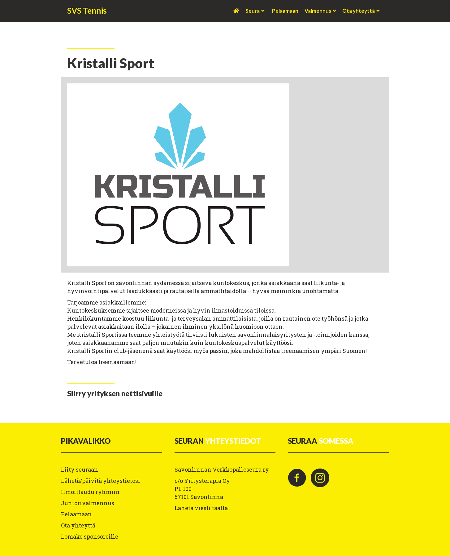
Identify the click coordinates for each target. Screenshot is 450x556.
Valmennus (318, 10)
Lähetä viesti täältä (201, 508)
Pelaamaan (285, 10)
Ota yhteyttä (358, 10)
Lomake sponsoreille (89, 536)
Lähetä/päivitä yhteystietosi (100, 480)
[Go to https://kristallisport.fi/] (114, 393)
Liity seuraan (79, 469)
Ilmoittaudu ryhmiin (90, 492)
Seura (252, 10)
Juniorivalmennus (87, 503)
